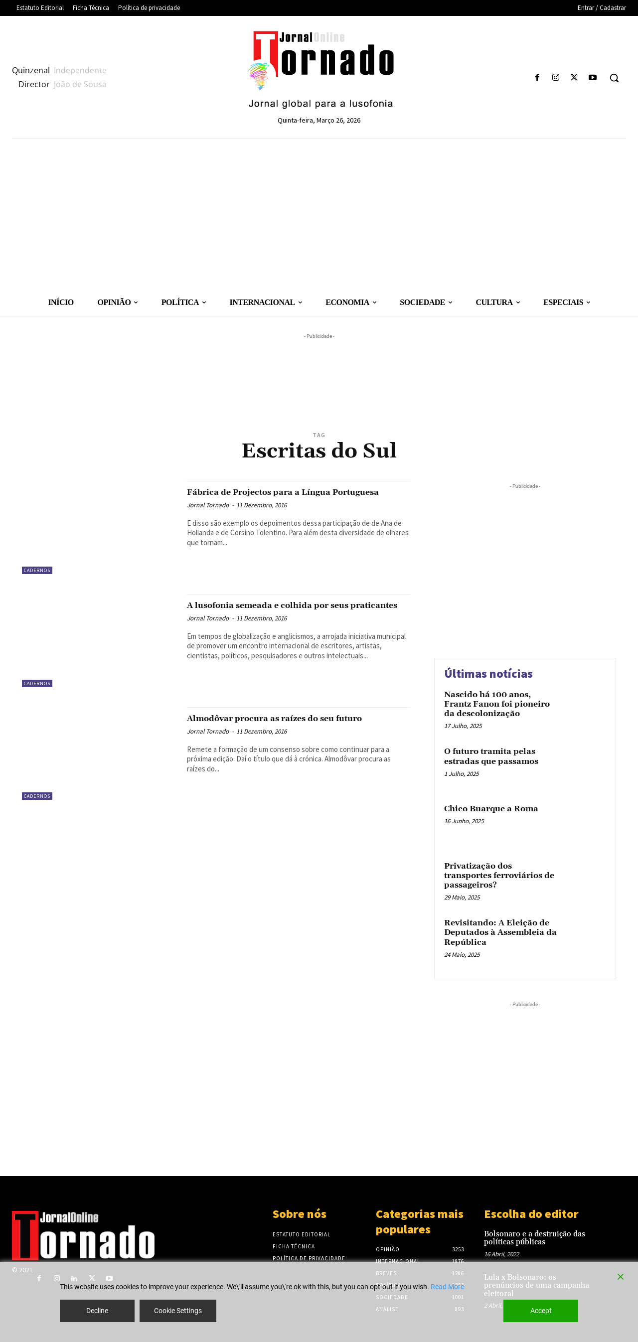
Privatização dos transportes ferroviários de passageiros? (499, 875)
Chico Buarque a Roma (491, 809)
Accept (541, 1311)
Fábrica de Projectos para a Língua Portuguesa (280, 497)
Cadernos (37, 570)
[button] (614, 78)
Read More (447, 1287)
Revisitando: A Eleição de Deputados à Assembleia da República (500, 932)
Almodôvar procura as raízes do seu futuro (283, 724)
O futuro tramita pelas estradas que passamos (491, 756)
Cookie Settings (178, 1311)
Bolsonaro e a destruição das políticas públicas (534, 1238)
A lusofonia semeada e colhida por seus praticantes (291, 610)
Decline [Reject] (97, 1311)
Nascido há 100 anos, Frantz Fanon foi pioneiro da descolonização (497, 704)
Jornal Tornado (208, 516)
